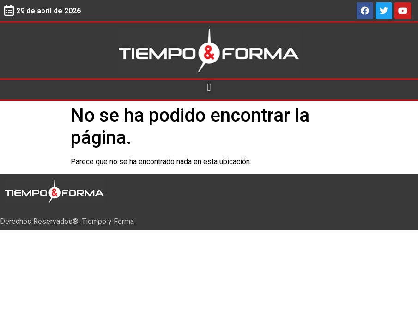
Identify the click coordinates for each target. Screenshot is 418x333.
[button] (209, 87)
